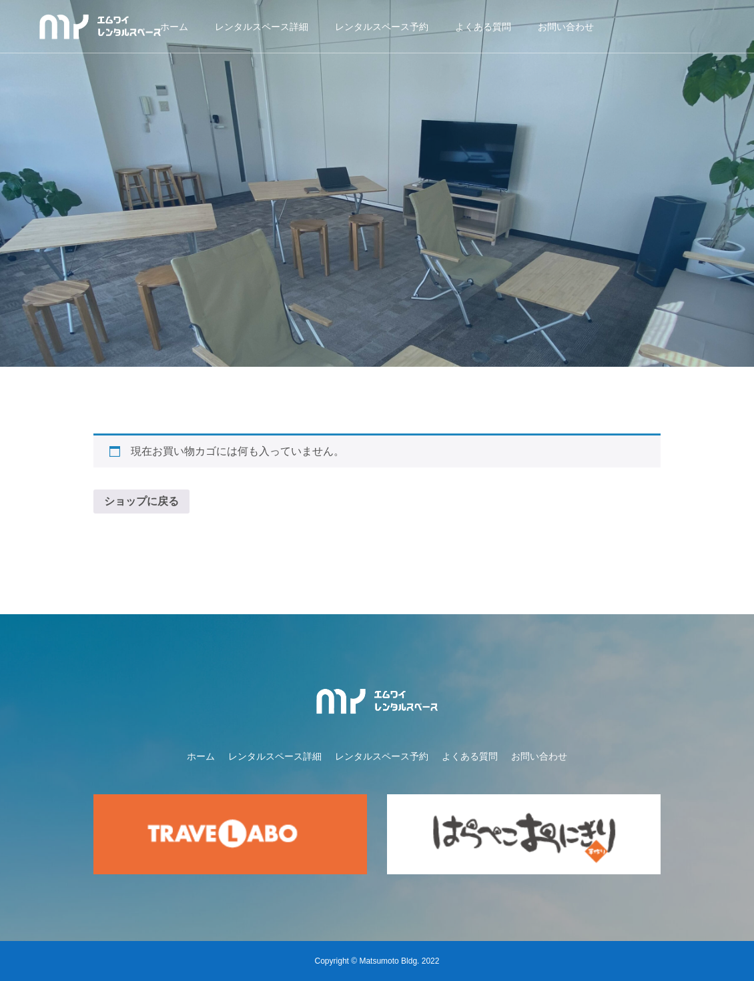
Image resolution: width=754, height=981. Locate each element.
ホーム (174, 26)
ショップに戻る (141, 501)
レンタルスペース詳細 (261, 26)
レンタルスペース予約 (381, 26)
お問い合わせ (566, 26)
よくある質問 (483, 26)
